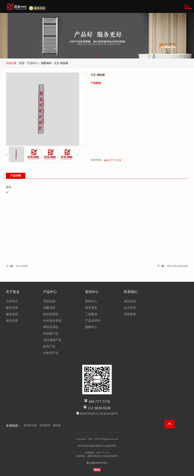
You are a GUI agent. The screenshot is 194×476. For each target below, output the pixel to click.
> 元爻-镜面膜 (60, 63)
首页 (21, 63)
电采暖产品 (50, 333)
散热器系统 (50, 314)
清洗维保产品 (52, 340)
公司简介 (12, 301)
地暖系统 (49, 307)
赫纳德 (57, 425)
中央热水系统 (52, 320)
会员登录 (130, 307)
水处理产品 (50, 352)
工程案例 (91, 314)
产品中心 (50, 292)
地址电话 (130, 301)
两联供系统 (50, 327)
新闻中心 (91, 301)
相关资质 (12, 320)
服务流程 (12, 314)
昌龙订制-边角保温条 (177, 266)
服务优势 (12, 307)
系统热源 (49, 301)
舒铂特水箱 (30, 425)
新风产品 (49, 346)
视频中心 (91, 327)
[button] (97, 54)
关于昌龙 (13, 292)
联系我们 (131, 292)
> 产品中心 (31, 63)
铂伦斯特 (45, 425)
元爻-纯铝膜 (22, 266)
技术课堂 (91, 307)
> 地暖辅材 (44, 63)
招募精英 (130, 314)
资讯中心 (92, 292)
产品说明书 (92, 320)
